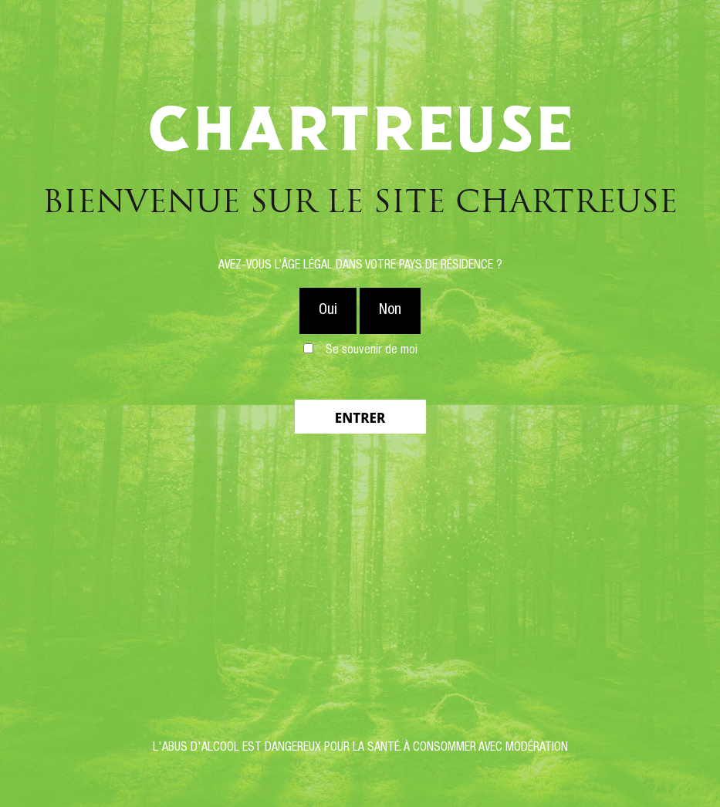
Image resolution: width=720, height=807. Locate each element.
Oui (328, 311)
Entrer (360, 418)
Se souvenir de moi (371, 351)
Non (390, 311)
